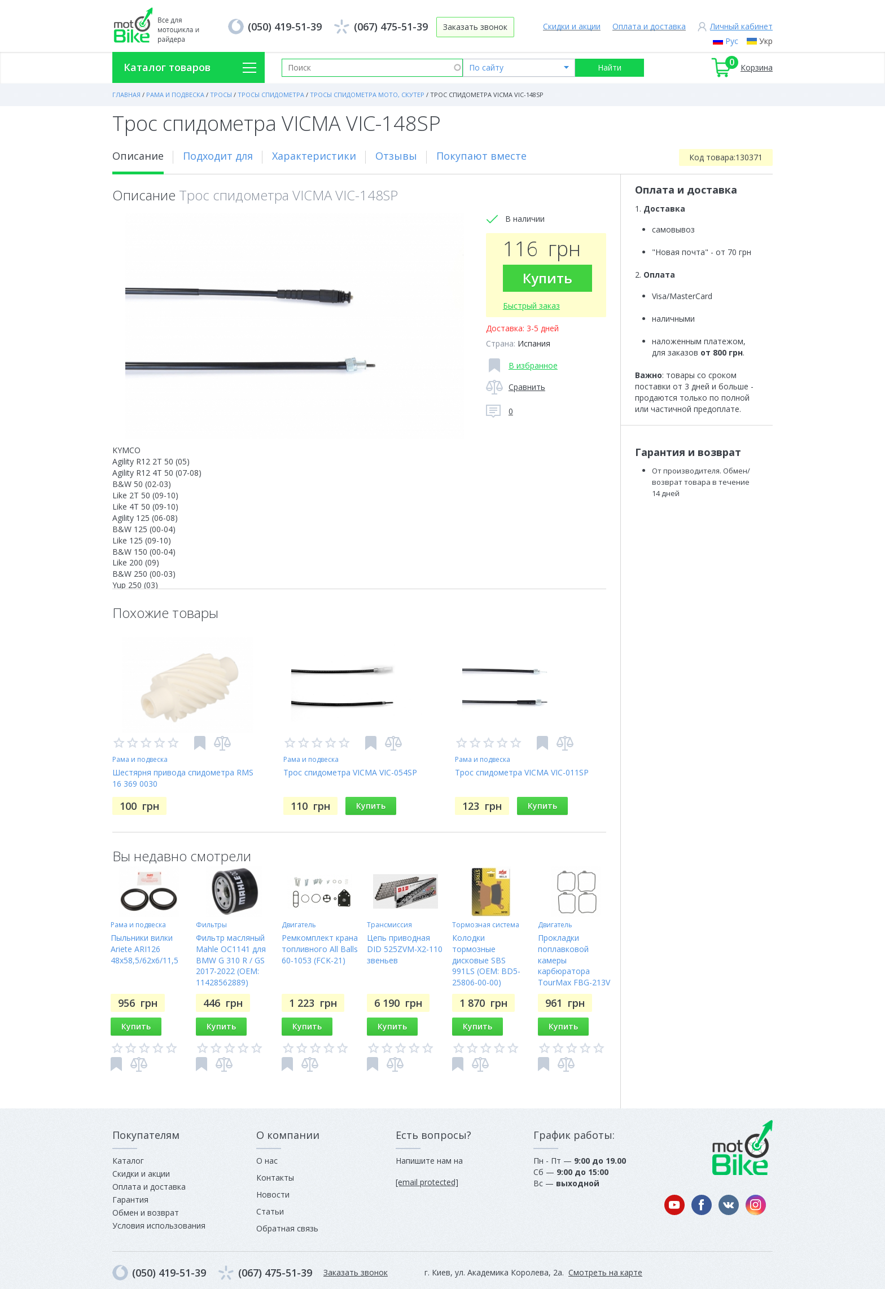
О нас (267, 1160)
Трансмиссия (389, 925)
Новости (273, 1194)
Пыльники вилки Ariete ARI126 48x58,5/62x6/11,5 (144, 949)
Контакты (275, 1177)
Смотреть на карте (605, 1272)
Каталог (128, 1160)
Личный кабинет (741, 26)
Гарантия (130, 1199)
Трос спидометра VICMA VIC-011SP (522, 772)
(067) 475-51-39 (391, 26)
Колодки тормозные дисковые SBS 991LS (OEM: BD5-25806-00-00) (486, 960)
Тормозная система (485, 925)
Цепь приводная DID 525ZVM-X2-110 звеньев (404, 949)
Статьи (270, 1211)
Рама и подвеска (140, 759)
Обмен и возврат (145, 1212)
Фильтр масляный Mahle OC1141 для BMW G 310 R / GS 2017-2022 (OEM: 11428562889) (231, 960)
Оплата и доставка (649, 26)
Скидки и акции (572, 26)
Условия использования (158, 1225)
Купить (547, 278)
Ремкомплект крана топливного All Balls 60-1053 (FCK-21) (320, 949)
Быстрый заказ (531, 305)
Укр (766, 41)
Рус (731, 41)
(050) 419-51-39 (285, 26)
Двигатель (299, 925)
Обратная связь (287, 1228)
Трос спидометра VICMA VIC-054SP (350, 772)
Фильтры (211, 925)
